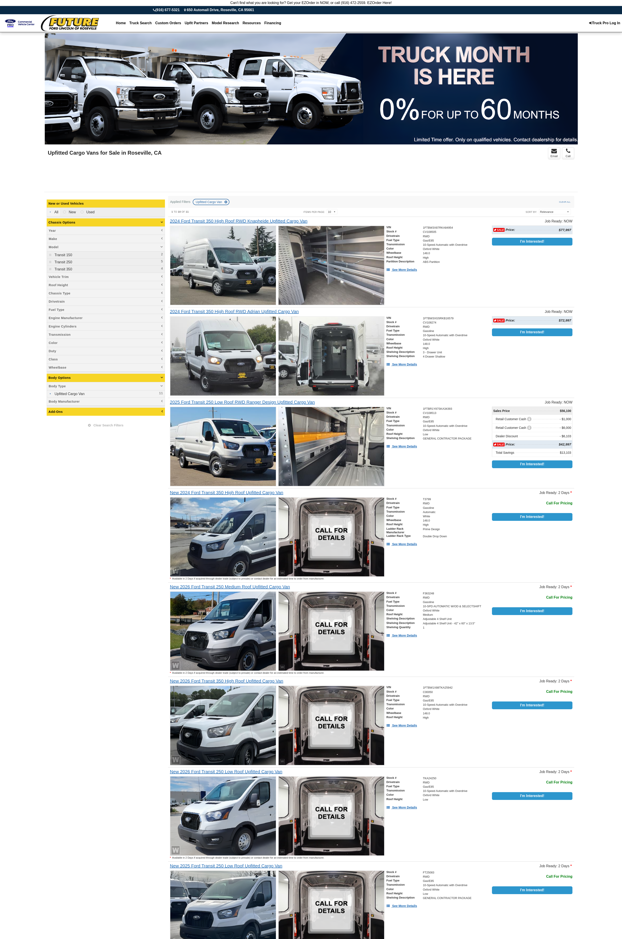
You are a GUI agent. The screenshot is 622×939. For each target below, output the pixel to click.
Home (121, 23)
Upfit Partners (196, 23)
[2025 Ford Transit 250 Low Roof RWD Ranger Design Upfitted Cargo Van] (242, 402)
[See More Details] (401, 270)
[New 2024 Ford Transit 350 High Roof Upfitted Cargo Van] (226, 492)
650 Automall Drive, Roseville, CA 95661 (220, 10)
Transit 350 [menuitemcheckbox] (63, 269)
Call (568, 153)
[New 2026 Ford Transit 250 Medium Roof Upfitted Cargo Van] (230, 586)
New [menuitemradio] (72, 212)
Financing (272, 23)
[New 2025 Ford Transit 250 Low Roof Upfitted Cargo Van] (226, 866)
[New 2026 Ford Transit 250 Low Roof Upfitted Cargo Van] (226, 771)
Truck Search (140, 23)
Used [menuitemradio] (90, 212)
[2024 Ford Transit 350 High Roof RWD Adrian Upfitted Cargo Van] (234, 311)
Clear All (564, 202)
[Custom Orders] (168, 23)
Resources (252, 23)
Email (554, 153)
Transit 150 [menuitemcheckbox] (63, 255)
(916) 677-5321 (167, 10)
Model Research (225, 23)
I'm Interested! (532, 241)
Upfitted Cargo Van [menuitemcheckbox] (69, 394)
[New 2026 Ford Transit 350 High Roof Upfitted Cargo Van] (226, 681)
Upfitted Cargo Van (209, 202)
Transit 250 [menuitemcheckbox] (63, 262)
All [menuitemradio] (56, 212)
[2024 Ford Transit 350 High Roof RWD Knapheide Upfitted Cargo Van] (238, 221)
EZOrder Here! (379, 3)
